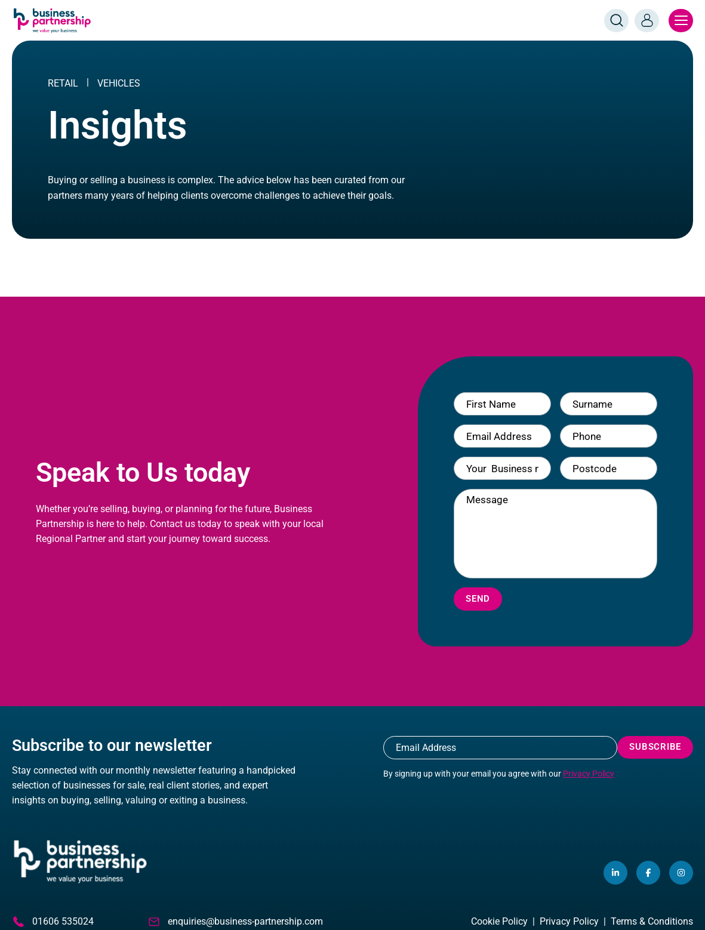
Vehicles (118, 83)
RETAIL (63, 83)
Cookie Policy (499, 921)
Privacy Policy (588, 773)
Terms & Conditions (652, 921)
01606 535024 (53, 921)
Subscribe (655, 746)
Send (478, 598)
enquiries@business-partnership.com (235, 921)
